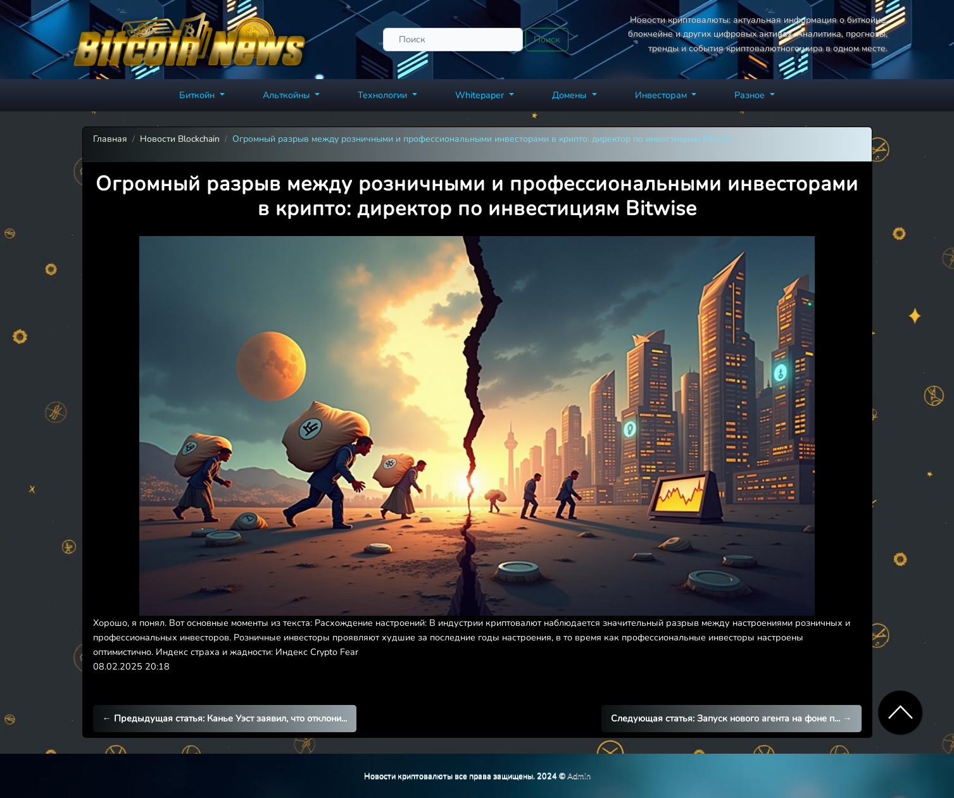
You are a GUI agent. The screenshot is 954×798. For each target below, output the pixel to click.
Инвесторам (662, 95)
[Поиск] (453, 39)
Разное (750, 95)
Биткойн (198, 95)
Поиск (547, 39)
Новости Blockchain (180, 139)
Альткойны (288, 95)
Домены (570, 95)
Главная (110, 139)
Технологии (384, 95)
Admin (579, 775)
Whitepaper (480, 95)
